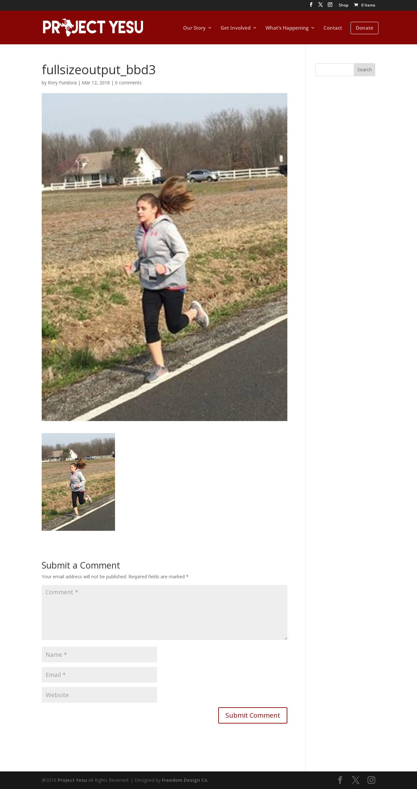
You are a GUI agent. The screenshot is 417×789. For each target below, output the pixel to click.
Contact (333, 28)
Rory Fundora (62, 82)
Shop (343, 5)
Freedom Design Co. (185, 780)
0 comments (128, 82)
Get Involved (236, 28)
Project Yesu (72, 780)
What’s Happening (287, 28)
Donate (364, 27)
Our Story (194, 28)
